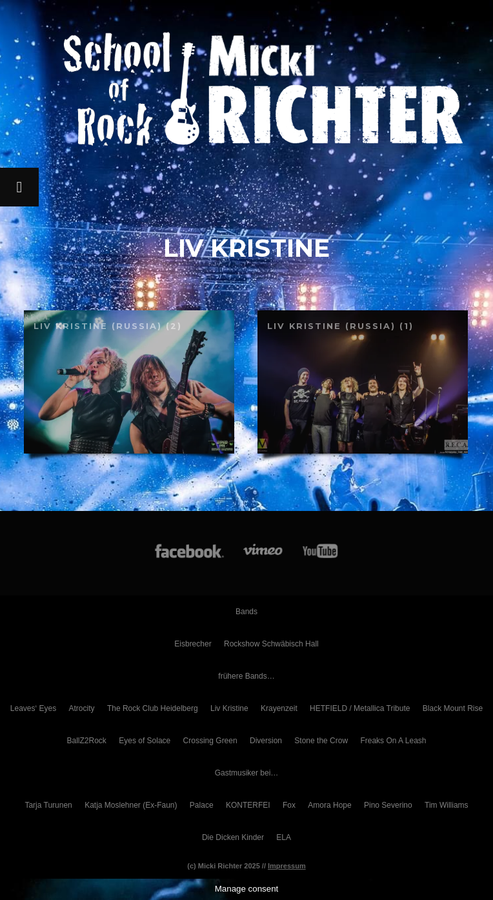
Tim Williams (446, 805)
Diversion (266, 740)
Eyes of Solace (144, 740)
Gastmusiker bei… (247, 772)
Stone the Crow (321, 740)
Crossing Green (210, 740)
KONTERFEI (248, 805)
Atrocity (82, 708)
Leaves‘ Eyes (33, 708)
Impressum (287, 866)
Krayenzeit (279, 708)
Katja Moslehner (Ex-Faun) (131, 805)
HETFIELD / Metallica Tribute (360, 708)
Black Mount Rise (453, 708)
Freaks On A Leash (393, 740)
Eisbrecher (192, 643)
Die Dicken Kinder (233, 837)
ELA (283, 837)
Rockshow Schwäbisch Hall (271, 643)
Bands (246, 611)
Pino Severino (388, 805)
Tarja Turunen (48, 805)
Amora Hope (329, 805)
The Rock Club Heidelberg (152, 708)
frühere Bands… (246, 676)
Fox (289, 805)
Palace (202, 805)
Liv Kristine (229, 708)
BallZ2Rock (86, 740)
